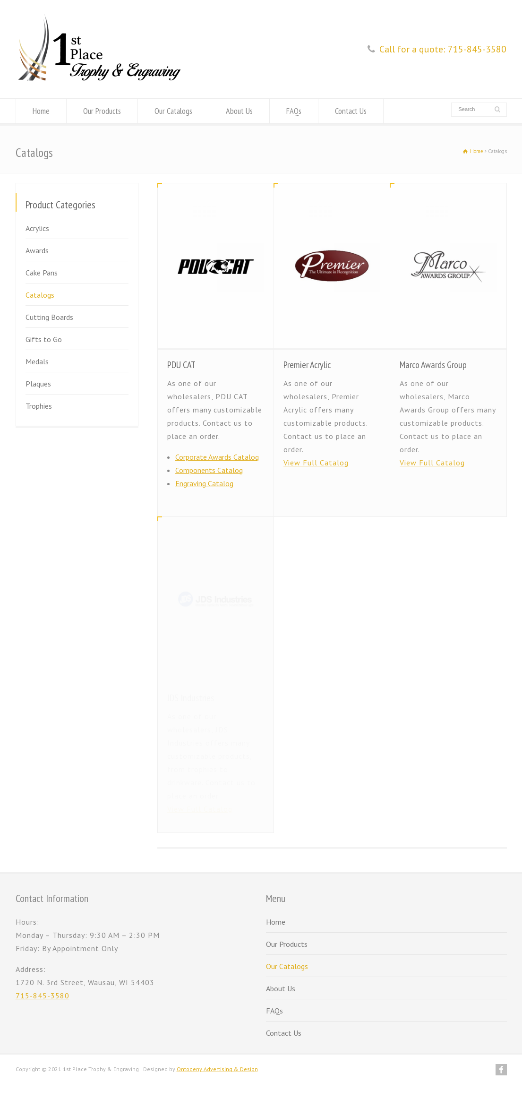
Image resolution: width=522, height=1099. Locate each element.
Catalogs (40, 295)
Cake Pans (42, 272)
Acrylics (37, 228)
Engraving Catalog (204, 483)
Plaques (38, 383)
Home (41, 110)
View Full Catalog (316, 462)
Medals (37, 361)
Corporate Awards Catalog (217, 457)
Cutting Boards (49, 317)
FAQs (293, 110)
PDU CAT (181, 365)
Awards (37, 250)
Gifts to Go (44, 339)
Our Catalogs (173, 110)
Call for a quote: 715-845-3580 (442, 49)
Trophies (39, 406)
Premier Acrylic (307, 365)
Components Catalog (209, 470)
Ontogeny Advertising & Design (217, 1069)
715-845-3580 (42, 995)
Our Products (102, 110)
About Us (239, 110)
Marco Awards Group (433, 365)
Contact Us (351, 110)
